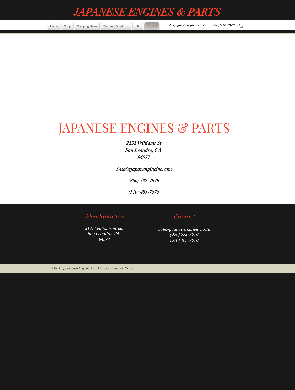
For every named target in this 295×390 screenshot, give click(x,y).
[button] (241, 26)
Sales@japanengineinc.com (186, 25)
